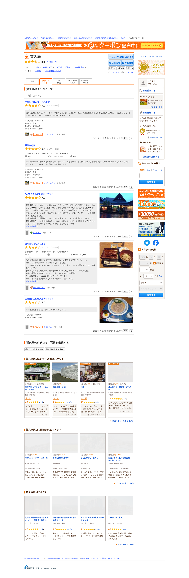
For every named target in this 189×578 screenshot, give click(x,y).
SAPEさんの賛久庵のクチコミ (39, 194)
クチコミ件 (51, 62)
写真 (59, 81)
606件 (97, 529)
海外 (118, 558)
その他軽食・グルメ (53, 71)
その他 (38, 71)
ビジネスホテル (50, 558)
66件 (124, 529)
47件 (41, 402)
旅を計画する (149, 90)
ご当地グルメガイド (31, 38)
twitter (147, 243)
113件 (69, 529)
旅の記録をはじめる (151, 157)
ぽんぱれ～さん (39, 288)
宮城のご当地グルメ (64, 38)
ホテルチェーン (38, 558)
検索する (151, 182)
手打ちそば (30, 145)
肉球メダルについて (156, 137)
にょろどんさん (49, 134)
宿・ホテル (28, 558)
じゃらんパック (74, 558)
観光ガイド (111, 558)
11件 (124, 399)
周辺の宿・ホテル (85, 81)
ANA (87, 558)
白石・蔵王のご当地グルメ (83, 38)
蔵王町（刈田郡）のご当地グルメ (106, 38)
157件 (69, 402)
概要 (32, 81)
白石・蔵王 (47, 67)
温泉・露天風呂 (62, 558)
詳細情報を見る (32, 226)
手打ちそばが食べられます (37, 102)
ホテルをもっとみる (126, 544)
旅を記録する (149, 112)
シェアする (115, 72)
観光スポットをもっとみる (123, 421)
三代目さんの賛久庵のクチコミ (39, 299)
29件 (96, 402)
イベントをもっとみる (125, 483)
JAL (84, 558)
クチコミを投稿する (115, 63)
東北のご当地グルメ (47, 38)
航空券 (103, 558)
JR (82, 558)
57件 (41, 529)
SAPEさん (37, 233)
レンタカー (96, 558)
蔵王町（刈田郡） (64, 67)
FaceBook (156, 243)
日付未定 (159, 263)
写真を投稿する (127, 63)
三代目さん (48, 327)
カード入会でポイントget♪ (151, 56)
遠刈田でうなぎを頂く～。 (37, 244)
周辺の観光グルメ (72, 81)
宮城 (37, 67)
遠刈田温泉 (79, 67)
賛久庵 (123, 38)
